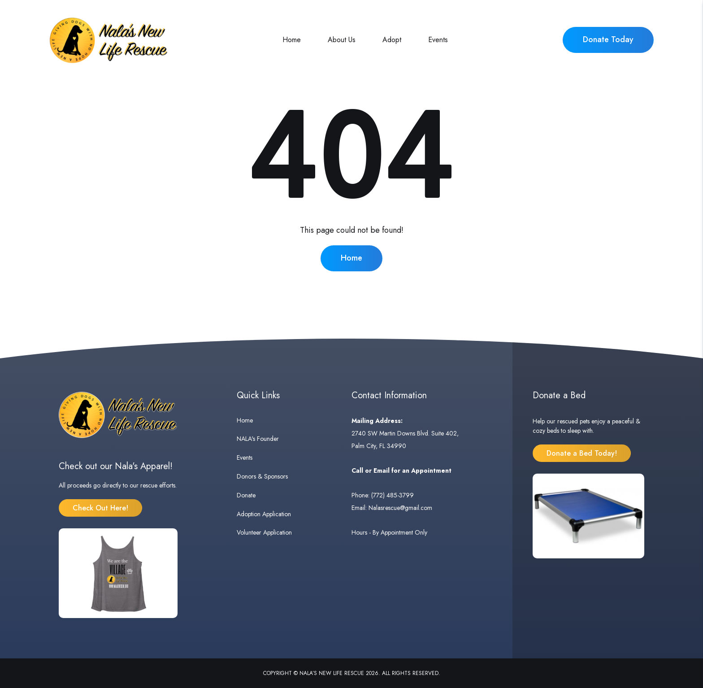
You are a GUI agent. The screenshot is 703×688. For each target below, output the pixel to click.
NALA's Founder (258, 438)
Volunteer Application (264, 532)
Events (438, 40)
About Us (342, 40)
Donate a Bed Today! (582, 453)
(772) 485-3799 (392, 495)
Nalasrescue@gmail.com (400, 507)
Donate (246, 495)
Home (291, 40)
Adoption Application (264, 513)
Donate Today (608, 39)
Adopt (391, 40)
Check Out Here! (100, 508)
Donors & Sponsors (262, 476)
